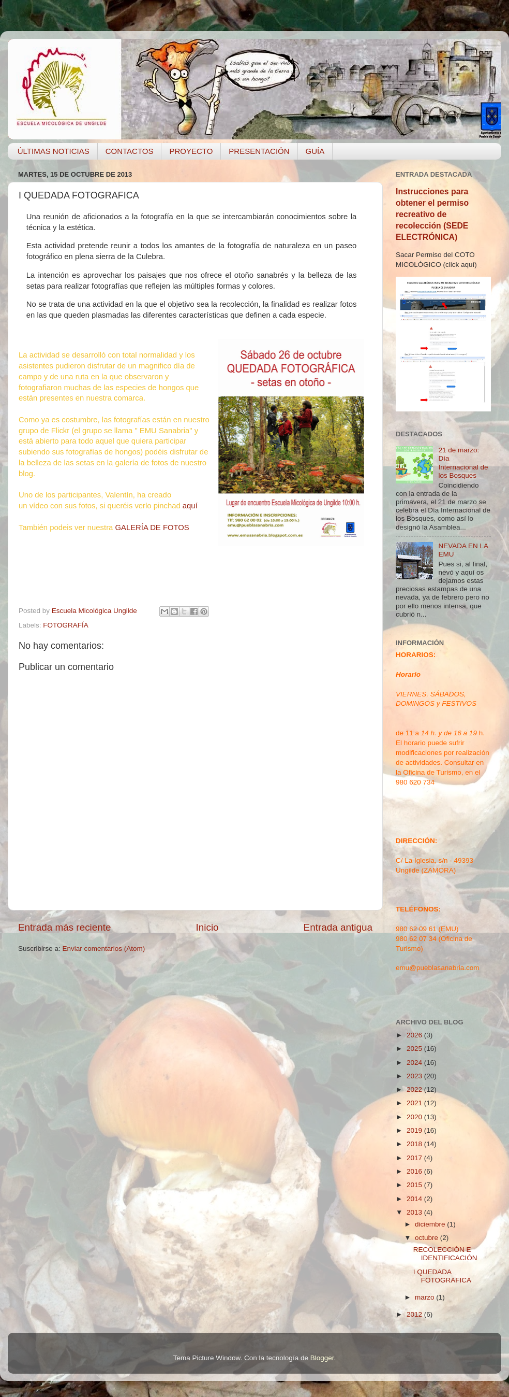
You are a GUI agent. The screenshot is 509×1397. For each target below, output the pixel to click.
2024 (415, 1062)
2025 (415, 1048)
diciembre (431, 1224)
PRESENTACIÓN (259, 151)
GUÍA (315, 151)
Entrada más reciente (64, 927)
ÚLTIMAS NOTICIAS (53, 151)
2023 (415, 1076)
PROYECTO (191, 151)
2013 (415, 1212)
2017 (415, 1158)
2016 (415, 1171)
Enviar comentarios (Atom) (104, 948)
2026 (415, 1035)
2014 (415, 1199)
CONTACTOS (130, 151)
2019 (415, 1130)
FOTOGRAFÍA (65, 625)
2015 (415, 1185)
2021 (415, 1103)
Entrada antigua (338, 927)
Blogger (322, 1358)
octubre (427, 1238)
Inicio (207, 927)
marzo (425, 1297)
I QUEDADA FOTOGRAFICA (442, 1276)
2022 (415, 1089)
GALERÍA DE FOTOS (152, 527)
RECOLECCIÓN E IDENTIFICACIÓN (445, 1254)
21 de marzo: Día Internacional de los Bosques (463, 462)
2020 (415, 1117)
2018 (415, 1144)
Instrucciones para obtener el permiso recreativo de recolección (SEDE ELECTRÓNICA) (432, 214)
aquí (190, 506)
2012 (415, 1314)
